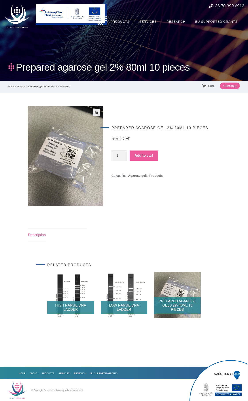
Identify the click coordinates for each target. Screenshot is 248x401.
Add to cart (143, 155)
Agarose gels (138, 175)
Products (120, 21)
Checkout (229, 86)
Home (74, 21)
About (94, 21)
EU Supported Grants (216, 21)
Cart (208, 86)
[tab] (37, 235)
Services (148, 21)
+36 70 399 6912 (226, 6)
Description (37, 235)
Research (176, 21)
